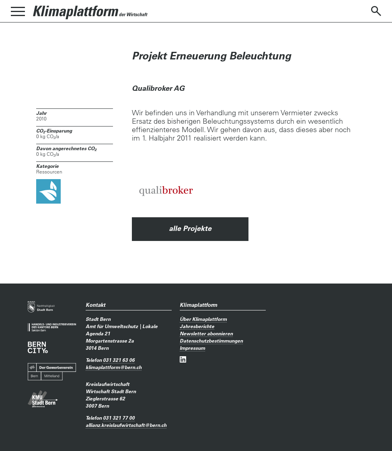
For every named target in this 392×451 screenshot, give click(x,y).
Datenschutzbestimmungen (211, 340)
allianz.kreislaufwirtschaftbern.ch (126, 425)
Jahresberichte (197, 326)
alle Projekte (190, 228)
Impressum (192, 348)
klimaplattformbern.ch (114, 367)
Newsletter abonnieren (206, 333)
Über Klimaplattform (203, 319)
